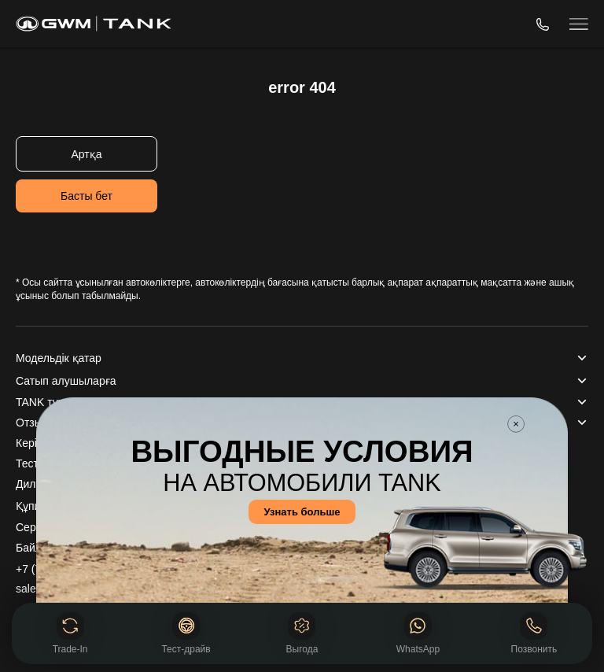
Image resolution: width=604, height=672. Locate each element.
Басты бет (86, 196)
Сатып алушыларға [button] (66, 381)
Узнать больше (302, 511)
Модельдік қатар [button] (58, 358)
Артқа (86, 154)
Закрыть (516, 424)
